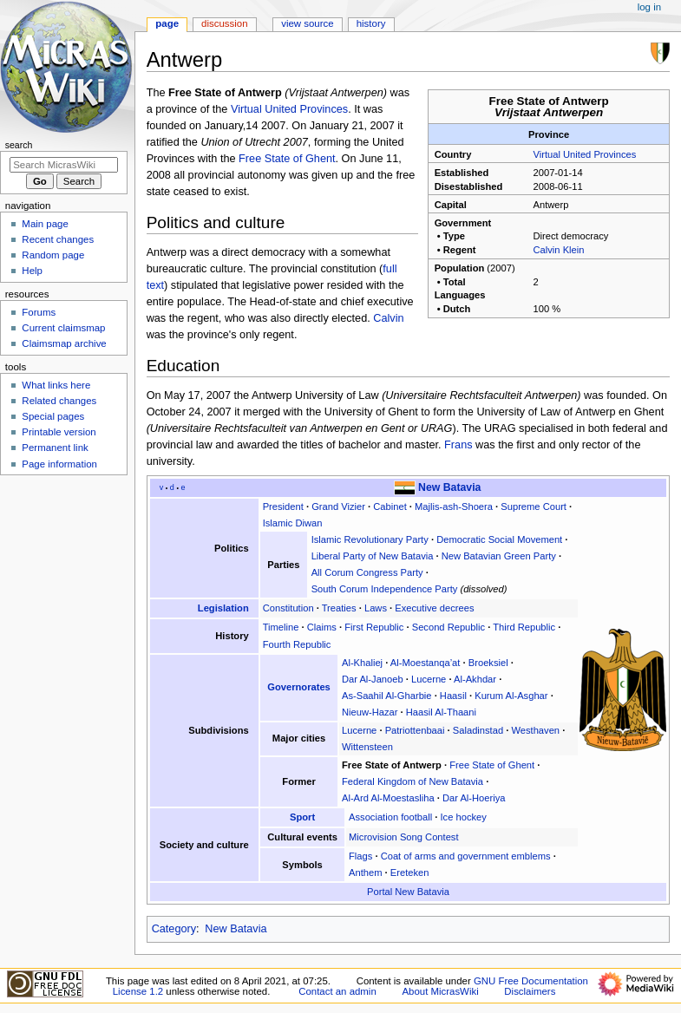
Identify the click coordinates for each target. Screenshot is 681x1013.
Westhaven (535, 730)
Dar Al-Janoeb (372, 679)
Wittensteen (367, 747)
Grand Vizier (338, 506)
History (371, 23)
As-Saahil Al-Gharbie (387, 695)
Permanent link (55, 447)
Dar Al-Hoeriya (474, 798)
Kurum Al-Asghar (511, 695)
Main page (45, 224)
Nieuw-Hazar (369, 712)
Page (167, 23)
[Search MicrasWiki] (64, 165)
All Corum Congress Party (367, 572)
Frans (458, 445)
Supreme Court (533, 506)
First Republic (373, 627)
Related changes (59, 400)
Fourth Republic (297, 644)
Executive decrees (434, 608)
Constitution (288, 608)
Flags (360, 856)
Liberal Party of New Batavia (372, 556)
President (283, 506)
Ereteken (409, 872)
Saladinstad (478, 730)
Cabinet (389, 506)
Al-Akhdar (475, 679)
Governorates (299, 687)
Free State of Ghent (287, 159)
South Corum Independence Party (384, 589)
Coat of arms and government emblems (466, 856)
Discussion (224, 23)
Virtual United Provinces (585, 154)
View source (307, 23)
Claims (322, 627)
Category (174, 929)
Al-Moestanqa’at (425, 662)
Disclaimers (529, 991)
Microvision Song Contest (404, 837)
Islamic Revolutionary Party (370, 539)
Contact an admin (337, 991)
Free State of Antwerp (392, 765)
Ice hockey (463, 817)
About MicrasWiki (440, 991)
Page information (59, 464)
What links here (56, 385)
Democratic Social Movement (499, 539)
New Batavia (449, 487)
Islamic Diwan (293, 523)
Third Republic (524, 627)
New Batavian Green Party (499, 556)
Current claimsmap (63, 328)
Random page (53, 255)
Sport (302, 817)
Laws (375, 608)
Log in (649, 7)
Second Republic (448, 627)
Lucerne (428, 679)
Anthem (365, 872)
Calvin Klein (559, 250)
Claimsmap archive (64, 343)
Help (32, 270)
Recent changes (58, 239)
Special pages (53, 416)
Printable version (58, 432)
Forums (39, 312)
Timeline (281, 627)
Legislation (223, 608)
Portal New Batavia (408, 891)
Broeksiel (488, 662)
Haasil (453, 695)
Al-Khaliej (362, 662)
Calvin (388, 318)
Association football (390, 817)
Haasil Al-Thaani (441, 712)
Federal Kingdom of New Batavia (412, 781)
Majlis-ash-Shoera (454, 506)
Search (19, 145)
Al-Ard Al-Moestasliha (388, 798)
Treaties (339, 608)
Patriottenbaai (415, 730)
